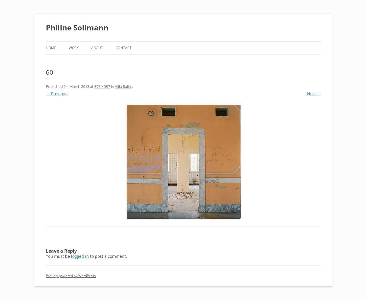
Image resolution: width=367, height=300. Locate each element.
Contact (124, 47)
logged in (80, 256)
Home (51, 47)
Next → (314, 93)
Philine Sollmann (77, 27)
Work (74, 47)
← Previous (56, 93)
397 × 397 (102, 86)
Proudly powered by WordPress (71, 275)
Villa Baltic (123, 86)
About (97, 47)
